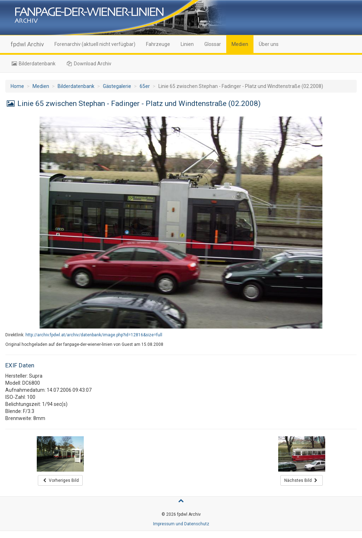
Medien (240, 44)
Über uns (269, 44)
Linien (187, 44)
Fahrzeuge (158, 44)
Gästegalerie (117, 86)
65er (145, 86)
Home (17, 86)
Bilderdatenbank (33, 63)
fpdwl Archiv (27, 44)
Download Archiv (89, 63)
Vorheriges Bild (60, 480)
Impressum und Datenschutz (181, 523)
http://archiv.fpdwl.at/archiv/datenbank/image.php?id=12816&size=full (93, 334)
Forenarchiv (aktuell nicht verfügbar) (94, 44)
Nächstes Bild (301, 480)
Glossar (212, 44)
